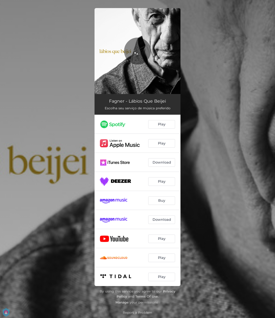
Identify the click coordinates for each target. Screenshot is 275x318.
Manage (122, 302)
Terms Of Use (146, 296)
